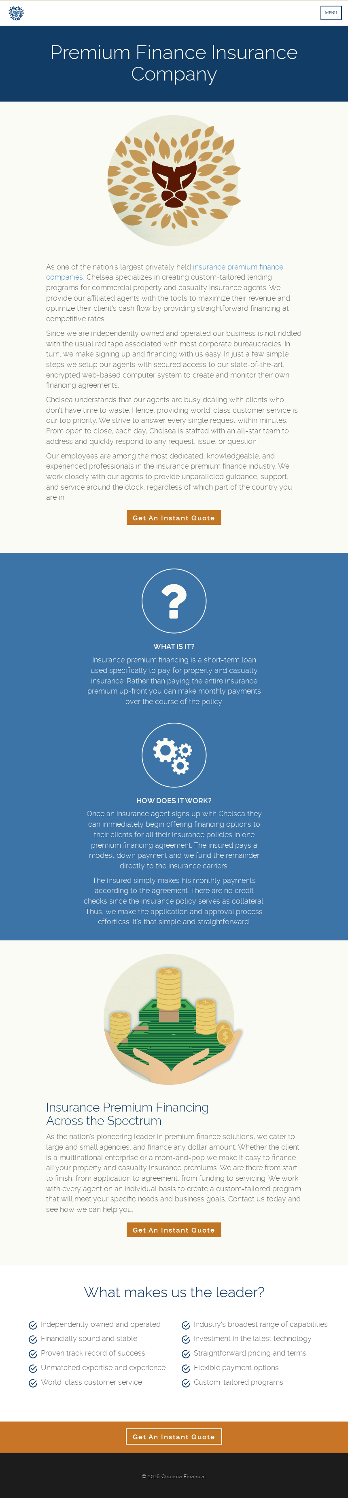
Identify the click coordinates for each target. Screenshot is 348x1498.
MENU (331, 13)
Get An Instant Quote (174, 518)
